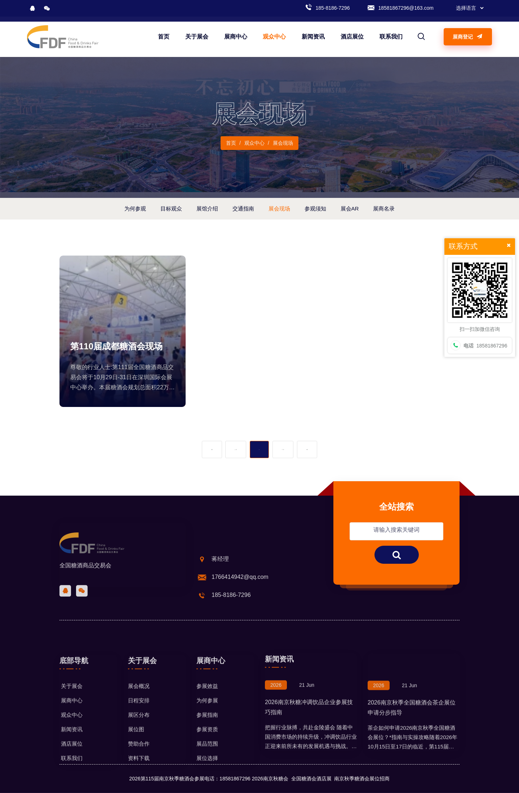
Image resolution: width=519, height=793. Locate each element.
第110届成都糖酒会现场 (116, 346)
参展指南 (207, 762)
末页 (307, 449)
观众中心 (274, 37)
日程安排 (139, 748)
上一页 (236, 449)
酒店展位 (352, 37)
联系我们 (391, 37)
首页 (163, 37)
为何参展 (207, 748)
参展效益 (207, 733)
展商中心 (235, 37)
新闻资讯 (313, 37)
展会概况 (139, 733)
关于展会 (196, 37)
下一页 (283, 449)
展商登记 (468, 37)
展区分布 (139, 762)
